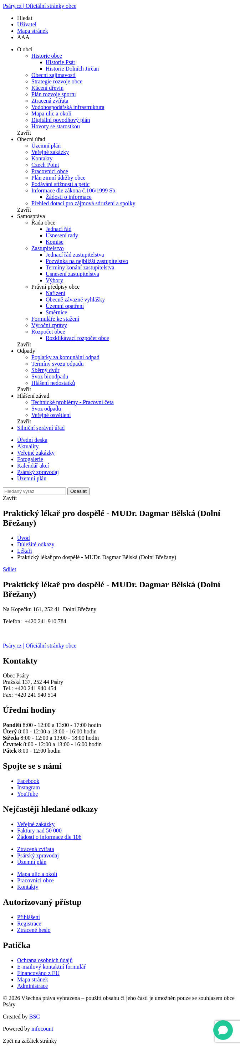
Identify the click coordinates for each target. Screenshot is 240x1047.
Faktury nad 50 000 (39, 830)
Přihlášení (28, 917)
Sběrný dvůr (45, 370)
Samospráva (31, 216)
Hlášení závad (33, 396)
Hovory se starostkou (55, 126)
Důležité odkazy (35, 544)
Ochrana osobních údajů (45, 960)
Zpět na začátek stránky (30, 1041)
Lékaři (24, 551)
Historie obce (46, 56)
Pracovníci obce (49, 171)
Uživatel (26, 24)
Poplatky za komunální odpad (65, 357)
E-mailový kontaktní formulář (51, 967)
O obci (24, 49)
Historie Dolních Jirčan (72, 69)
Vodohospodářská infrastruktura (67, 107)
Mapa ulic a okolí (51, 113)
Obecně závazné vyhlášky (75, 299)
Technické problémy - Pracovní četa (72, 402)
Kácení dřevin (47, 88)
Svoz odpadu (46, 409)
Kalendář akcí (33, 466)
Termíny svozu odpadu (57, 364)
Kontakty (42, 158)
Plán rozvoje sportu (53, 94)
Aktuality (28, 446)
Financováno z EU (38, 973)
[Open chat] (223, 1030)
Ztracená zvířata (49, 101)
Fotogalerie (30, 459)
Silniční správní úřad (41, 428)
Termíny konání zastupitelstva (80, 267)
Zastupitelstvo (47, 248)
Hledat (24, 18)
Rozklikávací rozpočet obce (77, 338)
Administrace (32, 986)
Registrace (29, 923)
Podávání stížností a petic (60, 184)
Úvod (23, 538)
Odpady (26, 351)
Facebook (28, 781)
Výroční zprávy (49, 325)
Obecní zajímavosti (53, 75)
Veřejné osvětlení (51, 415)
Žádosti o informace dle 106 (49, 837)
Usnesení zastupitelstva (72, 274)
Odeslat (78, 491)
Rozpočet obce (48, 332)
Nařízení (55, 293)
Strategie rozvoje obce (56, 81)
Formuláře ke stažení (55, 319)
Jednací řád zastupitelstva (75, 255)
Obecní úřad (31, 139)
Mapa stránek (32, 31)
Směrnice (56, 312)
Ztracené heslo (34, 930)
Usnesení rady (62, 235)
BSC (34, 1017)
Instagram (28, 787)
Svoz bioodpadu (49, 376)
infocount (42, 1029)
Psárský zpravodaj (38, 472)
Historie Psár (60, 62)
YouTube (27, 794)
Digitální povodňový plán (60, 120)
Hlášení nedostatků (53, 383)
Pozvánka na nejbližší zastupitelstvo (87, 261)
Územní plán (46, 146)
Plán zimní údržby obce (58, 178)
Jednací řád (58, 229)
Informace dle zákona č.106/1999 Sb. (74, 190)
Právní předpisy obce (55, 287)
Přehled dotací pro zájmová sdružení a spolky (83, 203)
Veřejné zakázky (50, 152)
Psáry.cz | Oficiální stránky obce (39, 6)
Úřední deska (32, 440)
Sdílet (9, 569)
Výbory (54, 280)
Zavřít (24, 133)
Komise (54, 242)
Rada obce (43, 223)
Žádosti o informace (69, 197)
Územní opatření (65, 306)
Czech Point (45, 165)
